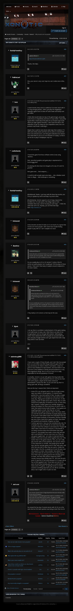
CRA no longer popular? (14, 546)
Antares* (40, 551)
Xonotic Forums (11, 34)
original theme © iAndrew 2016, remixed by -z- (44, 604)
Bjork (16, 326)
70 (47, 555)
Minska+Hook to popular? (15, 578)
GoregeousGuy (40, 555)
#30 (65, 189)
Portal (17, 6)
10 (47, 560)
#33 (65, 280)
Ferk (16, 102)
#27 (65, 76)
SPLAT (63, 570)
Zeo (40, 569)
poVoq (40, 565)
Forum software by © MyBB (23, 604)
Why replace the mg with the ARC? (17, 555)
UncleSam (40, 574)
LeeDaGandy (16, 151)
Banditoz (16, 246)
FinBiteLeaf (16, 77)
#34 (65, 325)
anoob (40, 542)
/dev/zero (40, 546)
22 (47, 569)
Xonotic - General (29, 34)
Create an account (58, 31)
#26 (65, 49)
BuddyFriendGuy (16, 51)
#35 (65, 355)
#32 (65, 244)
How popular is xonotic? (14, 574)
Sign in (64, 28)
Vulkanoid (16, 221)
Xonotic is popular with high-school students (20, 569)
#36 (65, 483)
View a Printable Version (13, 588)
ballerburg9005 (16, 357)
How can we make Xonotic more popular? (19, 542)
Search (34, 6)
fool (62, 566)
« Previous (14, 38)
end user (16, 484)
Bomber (40, 578)
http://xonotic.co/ (36, 207)
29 (47, 542)
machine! (63, 584)
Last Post (58, 543)
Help (63, 6)
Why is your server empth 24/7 (16, 560)
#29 (65, 149)
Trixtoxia (63, 543)
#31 (65, 219)
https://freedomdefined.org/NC (37, 59)
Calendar (54, 6)
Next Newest (63, 526)
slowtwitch (40, 560)
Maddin (63, 579)
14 (47, 574)
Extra (7, 11)
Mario (62, 552)
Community (20, 34)
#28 (65, 101)
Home (8, 6)
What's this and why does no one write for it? (20, 551)
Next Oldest (10, 526)
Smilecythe (64, 575)
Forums (26, 6)
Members (44, 6)
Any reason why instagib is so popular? (18, 583)
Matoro (40, 583)
